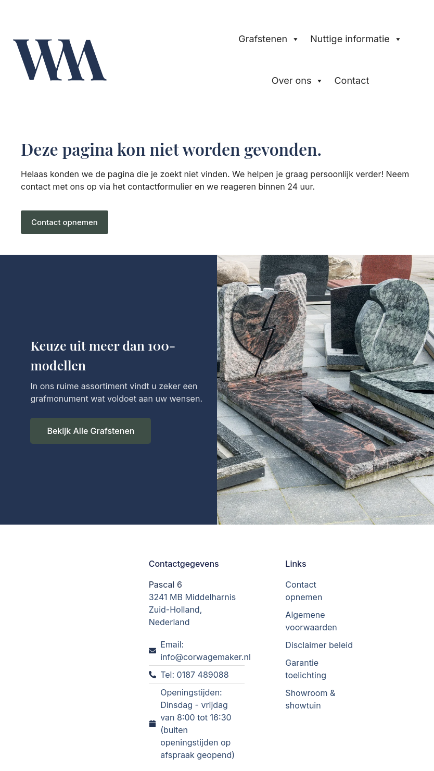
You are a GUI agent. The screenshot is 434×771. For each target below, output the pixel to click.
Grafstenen (269, 39)
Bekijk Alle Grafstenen (90, 431)
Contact (351, 80)
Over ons (298, 81)
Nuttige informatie (356, 39)
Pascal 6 (165, 584)
